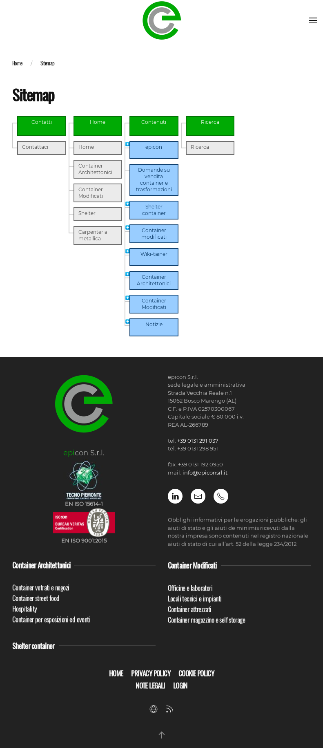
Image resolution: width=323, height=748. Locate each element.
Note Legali (150, 690)
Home (17, 63)
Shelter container (33, 650)
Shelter (87, 213)
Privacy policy (150, 678)
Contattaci (35, 147)
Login (180, 690)
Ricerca (200, 147)
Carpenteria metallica (92, 235)
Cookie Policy (196, 678)
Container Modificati (90, 192)
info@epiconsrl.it (205, 472)
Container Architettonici (95, 169)
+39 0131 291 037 (197, 440)
